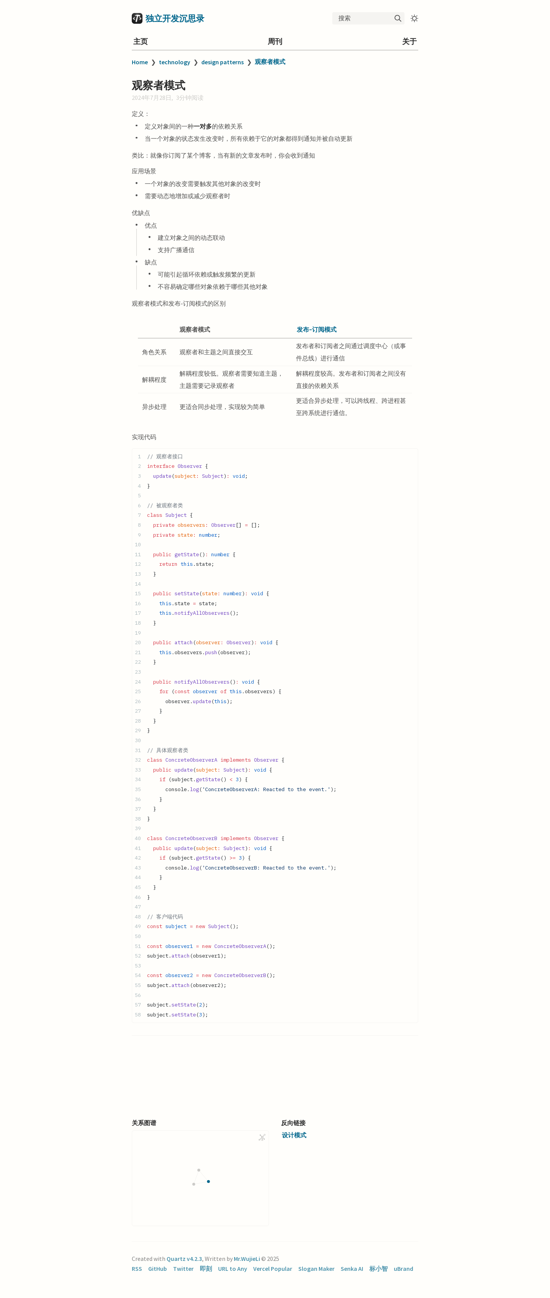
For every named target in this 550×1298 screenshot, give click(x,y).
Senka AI (352, 1268)
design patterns (222, 62)
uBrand (403, 1268)
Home (140, 62)
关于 (409, 41)
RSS (137, 1268)
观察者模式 (270, 61)
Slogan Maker (316, 1268)
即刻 (206, 1268)
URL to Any (232, 1268)
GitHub (157, 1268)
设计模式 (294, 1135)
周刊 (275, 41)
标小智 (378, 1268)
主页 (140, 41)
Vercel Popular (272, 1268)
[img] (398, 18)
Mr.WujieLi (247, 1258)
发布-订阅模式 (316, 329)
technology (174, 62)
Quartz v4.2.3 (184, 1258)
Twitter (183, 1268)
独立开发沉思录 (175, 18)
